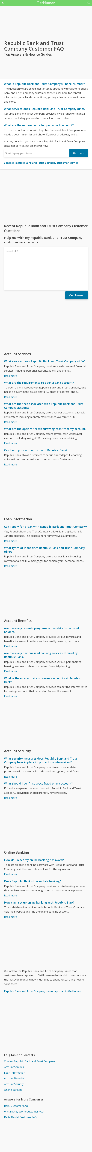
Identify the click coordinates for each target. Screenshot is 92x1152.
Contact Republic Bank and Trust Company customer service (41, 163)
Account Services (14, 1039)
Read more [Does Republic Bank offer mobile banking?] (10, 868)
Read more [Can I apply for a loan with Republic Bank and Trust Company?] (10, 513)
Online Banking (13, 1062)
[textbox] (36, 153)
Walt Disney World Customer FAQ (24, 1084)
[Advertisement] (46, 196)
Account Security (14, 1056)
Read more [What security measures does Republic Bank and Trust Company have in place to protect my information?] (10, 749)
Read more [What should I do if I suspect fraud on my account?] (10, 770)
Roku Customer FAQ (16, 1078)
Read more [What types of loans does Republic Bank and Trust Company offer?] (10, 538)
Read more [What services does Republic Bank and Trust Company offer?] (10, 348)
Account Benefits (14, 1051)
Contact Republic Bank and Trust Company (29, 1034)
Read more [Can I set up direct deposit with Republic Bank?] (10, 437)
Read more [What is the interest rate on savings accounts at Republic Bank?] (10, 669)
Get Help (78, 153)
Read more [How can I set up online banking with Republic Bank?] (10, 889)
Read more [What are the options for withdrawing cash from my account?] (10, 416)
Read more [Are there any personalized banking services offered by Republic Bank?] (10, 643)
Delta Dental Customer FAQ (20, 1089)
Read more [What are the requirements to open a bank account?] (10, 369)
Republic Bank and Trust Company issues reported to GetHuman (42, 964)
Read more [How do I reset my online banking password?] (10, 847)
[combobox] (36, 153)
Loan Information (14, 1045)
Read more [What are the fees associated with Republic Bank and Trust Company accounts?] (10, 394)
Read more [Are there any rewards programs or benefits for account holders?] (10, 618)
